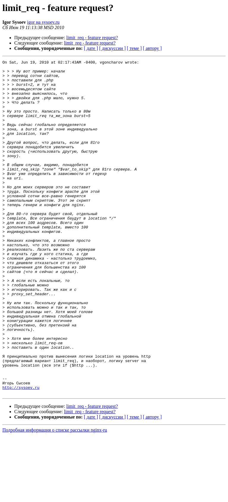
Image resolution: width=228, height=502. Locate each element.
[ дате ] (91, 48)
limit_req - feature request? (92, 37)
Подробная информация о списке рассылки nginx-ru (54, 496)
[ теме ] (134, 48)
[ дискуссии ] (112, 48)
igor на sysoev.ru (43, 22)
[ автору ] (152, 48)
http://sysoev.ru (20, 453)
